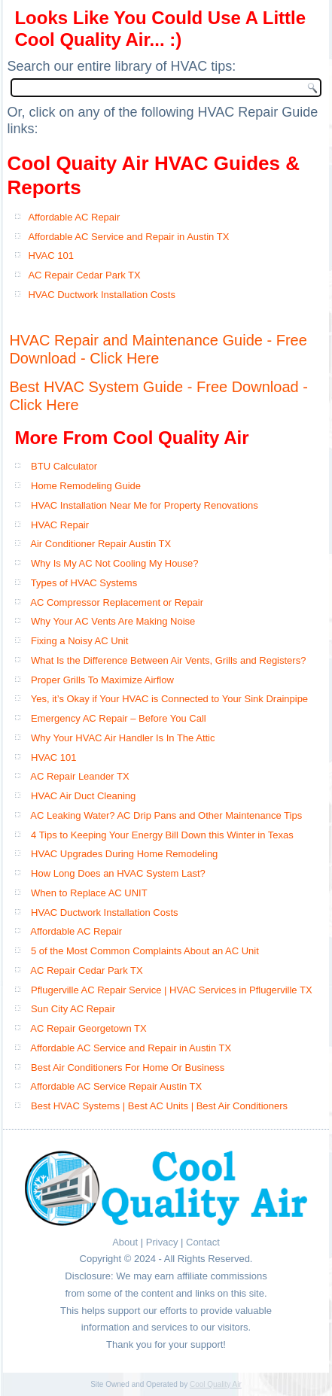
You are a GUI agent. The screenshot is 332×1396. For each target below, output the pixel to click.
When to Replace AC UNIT (89, 893)
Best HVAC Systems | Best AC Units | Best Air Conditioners (159, 1106)
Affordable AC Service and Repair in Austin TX (128, 236)
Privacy (162, 1242)
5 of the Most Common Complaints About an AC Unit (145, 951)
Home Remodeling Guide (86, 485)
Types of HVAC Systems (84, 583)
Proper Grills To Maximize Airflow (102, 680)
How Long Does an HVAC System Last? (118, 873)
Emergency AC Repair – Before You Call (118, 718)
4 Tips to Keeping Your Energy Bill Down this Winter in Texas (162, 835)
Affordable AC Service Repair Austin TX (116, 1086)
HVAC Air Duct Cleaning (83, 795)
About (125, 1242)
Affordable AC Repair (74, 217)
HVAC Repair (60, 525)
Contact (203, 1242)
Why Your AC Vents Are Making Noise (113, 621)
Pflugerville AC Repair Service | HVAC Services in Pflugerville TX (171, 990)
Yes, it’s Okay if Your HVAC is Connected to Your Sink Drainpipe (169, 698)
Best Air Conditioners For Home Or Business (127, 1067)
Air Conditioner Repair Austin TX (100, 543)
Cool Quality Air (216, 1384)
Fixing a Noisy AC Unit (79, 640)
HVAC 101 (50, 255)
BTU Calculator (64, 466)
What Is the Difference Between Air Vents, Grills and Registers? (168, 660)
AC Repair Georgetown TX (88, 1028)
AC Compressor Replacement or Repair (116, 602)
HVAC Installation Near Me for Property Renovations (144, 505)
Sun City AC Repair (73, 1008)
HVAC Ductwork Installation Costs (101, 294)
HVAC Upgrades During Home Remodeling (124, 853)
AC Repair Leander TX (79, 776)
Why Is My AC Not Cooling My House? (115, 563)
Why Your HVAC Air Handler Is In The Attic (123, 738)
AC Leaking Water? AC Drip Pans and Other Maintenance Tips (166, 815)
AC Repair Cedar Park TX (84, 275)
